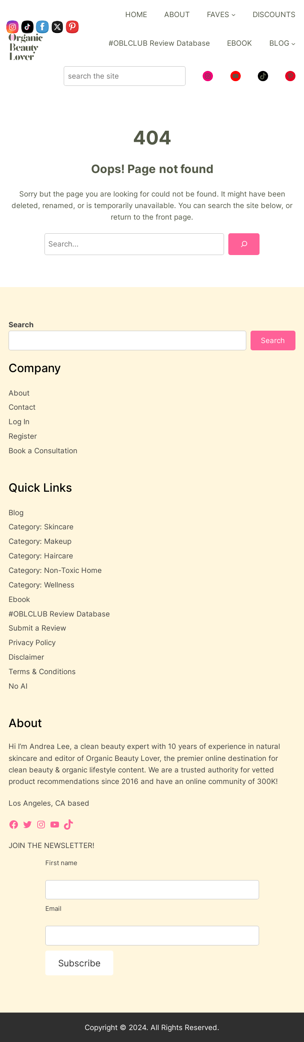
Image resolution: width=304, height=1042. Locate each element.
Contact (22, 407)
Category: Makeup (40, 541)
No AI (18, 686)
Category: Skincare (41, 526)
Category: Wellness (41, 585)
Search (21, 324)
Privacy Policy (32, 642)
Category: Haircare (41, 556)
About (19, 393)
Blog (16, 512)
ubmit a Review (39, 628)
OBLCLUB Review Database (61, 614)
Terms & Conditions (42, 671)
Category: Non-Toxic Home (55, 570)
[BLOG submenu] (293, 43)
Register (23, 436)
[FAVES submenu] (233, 14)
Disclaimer (26, 657)
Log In (19, 421)
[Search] (244, 244)
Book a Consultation (43, 450)
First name (61, 863)
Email (53, 908)
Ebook (19, 599)
